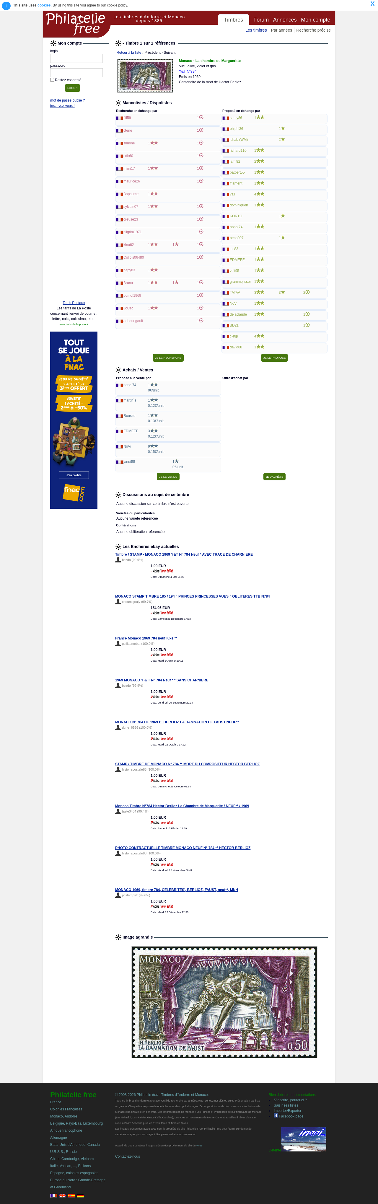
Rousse (129, 416)
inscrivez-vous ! (62, 106)
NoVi (233, 303)
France (55, 1102)
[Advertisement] (73, 205)
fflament (236, 183)
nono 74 (236, 227)
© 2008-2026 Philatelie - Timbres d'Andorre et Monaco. (162, 1095)
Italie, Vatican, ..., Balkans (70, 1166)
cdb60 (128, 156)
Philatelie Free (77, 24)
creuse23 (130, 219)
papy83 (129, 270)
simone (129, 143)
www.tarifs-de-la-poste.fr (73, 324)
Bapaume (131, 194)
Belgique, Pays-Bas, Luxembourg (76, 1123)
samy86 (236, 118)
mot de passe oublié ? (67, 100)
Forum (261, 20)
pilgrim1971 (132, 232)
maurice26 (131, 181)
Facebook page (288, 1116)
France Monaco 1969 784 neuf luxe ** (146, 638)
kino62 (128, 245)
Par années (281, 30)
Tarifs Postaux (74, 303)
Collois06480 (133, 257)
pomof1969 (132, 295)
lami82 (235, 161)
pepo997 (237, 238)
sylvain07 (130, 207)
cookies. (45, 5)
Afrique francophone (66, 1130)
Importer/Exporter (287, 1111)
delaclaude (238, 314)
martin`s (129, 400)
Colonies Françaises (66, 1109)
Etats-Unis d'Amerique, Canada (75, 1145)
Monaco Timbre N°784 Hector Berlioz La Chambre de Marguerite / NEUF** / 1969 (182, 806)
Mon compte (315, 20)
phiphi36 (236, 129)
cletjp (234, 336)
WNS (199, 1145)
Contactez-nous (127, 1156)
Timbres (233, 20)
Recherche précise (313, 30)
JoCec (128, 308)
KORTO (236, 216)
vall (232, 194)
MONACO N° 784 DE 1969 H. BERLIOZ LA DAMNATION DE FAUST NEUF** (177, 722)
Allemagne (58, 1138)
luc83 (234, 249)
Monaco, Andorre (63, 1116)
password (57, 65)
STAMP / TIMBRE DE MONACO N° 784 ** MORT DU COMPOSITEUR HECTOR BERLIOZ (187, 764)
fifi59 (127, 118)
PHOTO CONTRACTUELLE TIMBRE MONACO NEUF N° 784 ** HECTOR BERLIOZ (182, 848)
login (54, 51)
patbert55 (237, 172)
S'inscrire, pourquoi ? (290, 1100)
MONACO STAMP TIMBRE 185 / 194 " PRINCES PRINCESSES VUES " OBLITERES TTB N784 (192, 596)
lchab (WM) (239, 140)
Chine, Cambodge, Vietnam (72, 1159)
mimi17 (129, 169)
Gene (127, 130)
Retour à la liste (129, 52)
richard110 (238, 151)
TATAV (235, 293)
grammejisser (240, 282)
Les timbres (256, 30)
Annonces (285, 20)
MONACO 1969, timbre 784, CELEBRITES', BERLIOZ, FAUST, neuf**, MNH (176, 890)
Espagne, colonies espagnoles (74, 1173)
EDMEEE (237, 260)
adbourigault (133, 321)
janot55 (129, 462)
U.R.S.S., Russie (63, 1152)
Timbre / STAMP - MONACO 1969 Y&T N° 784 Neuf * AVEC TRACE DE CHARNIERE (184, 554)
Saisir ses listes (286, 1105)
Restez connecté (68, 80)
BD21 (234, 325)
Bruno (128, 283)
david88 (236, 347)
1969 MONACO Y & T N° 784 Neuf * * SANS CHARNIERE (161, 680)
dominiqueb (239, 205)
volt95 (234, 271)
